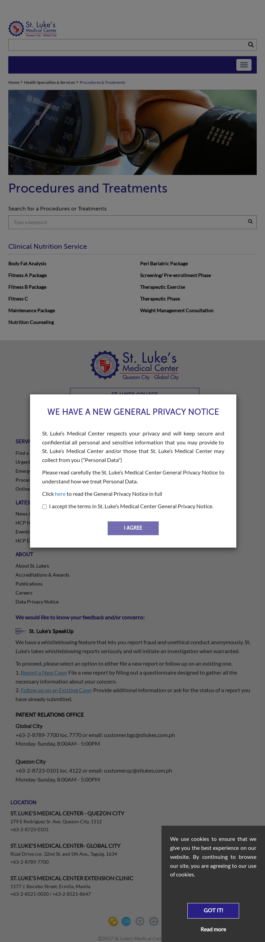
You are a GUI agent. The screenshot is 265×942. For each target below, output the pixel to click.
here (60, 493)
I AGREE (133, 528)
